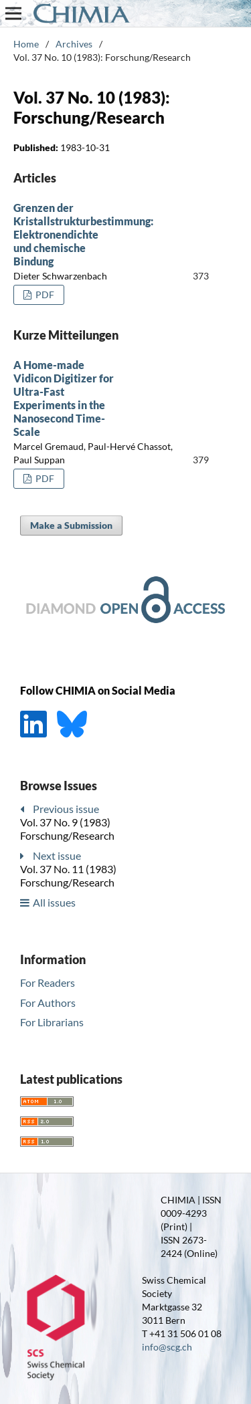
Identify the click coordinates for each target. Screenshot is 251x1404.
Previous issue (66, 808)
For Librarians (52, 1022)
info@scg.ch (167, 1347)
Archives (74, 43)
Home (26, 43)
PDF (43, 294)
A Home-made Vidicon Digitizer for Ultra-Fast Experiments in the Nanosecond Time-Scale (63, 398)
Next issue (57, 855)
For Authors (48, 1002)
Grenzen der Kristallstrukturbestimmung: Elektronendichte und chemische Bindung (83, 234)
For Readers (47, 982)
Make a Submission (71, 525)
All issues (54, 902)
